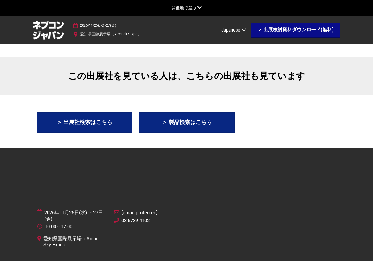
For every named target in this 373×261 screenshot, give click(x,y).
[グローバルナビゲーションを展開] (187, 8)
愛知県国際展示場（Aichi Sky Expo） (111, 34)
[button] (295, 30)
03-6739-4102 (135, 220)
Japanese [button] (233, 30)
